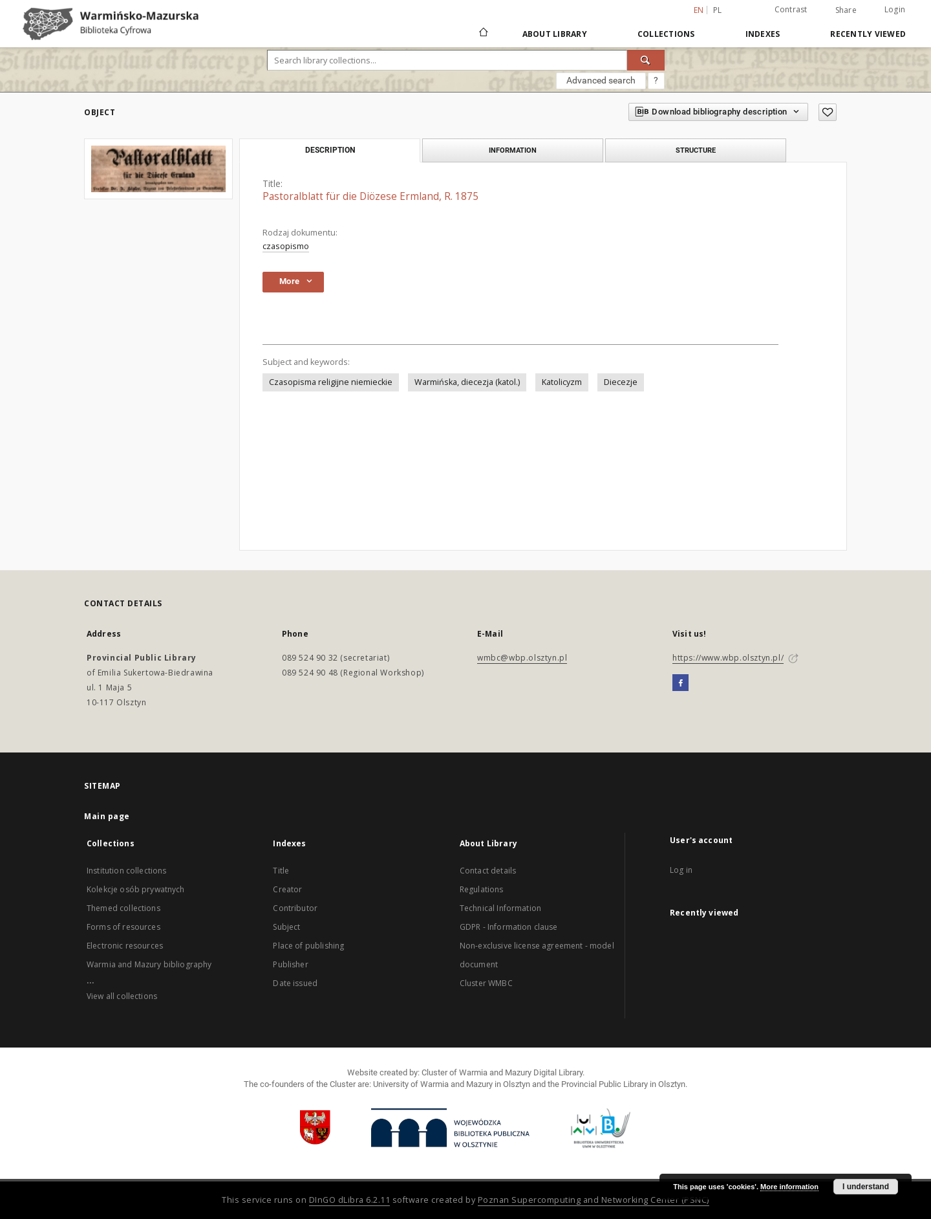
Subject (286, 926)
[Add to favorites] (828, 112)
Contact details (488, 870)
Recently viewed (868, 33)
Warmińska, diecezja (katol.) (467, 382)
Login (894, 9)
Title (281, 870)
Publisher (290, 964)
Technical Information (500, 908)
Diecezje (620, 382)
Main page (107, 816)
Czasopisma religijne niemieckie (330, 382)
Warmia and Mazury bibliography (149, 964)
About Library (554, 33)
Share (846, 10)
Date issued (295, 983)
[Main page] (482, 33)
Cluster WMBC (486, 983)
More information (789, 1187)
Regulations (482, 889)
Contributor (295, 908)
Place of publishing (308, 945)
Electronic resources (125, 945)
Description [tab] (330, 150)
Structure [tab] (696, 150)
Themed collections (123, 908)
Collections (666, 33)
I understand (865, 1186)
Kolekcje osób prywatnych (136, 889)
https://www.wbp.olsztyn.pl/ (728, 657)
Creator (287, 889)
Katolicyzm (562, 382)
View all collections (122, 996)
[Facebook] (680, 683)
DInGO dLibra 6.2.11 (350, 1199)
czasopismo (285, 246)
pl (717, 10)
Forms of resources (123, 926)
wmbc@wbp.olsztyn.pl (522, 657)
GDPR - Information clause (509, 926)
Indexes (762, 33)
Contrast (791, 9)
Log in (681, 869)
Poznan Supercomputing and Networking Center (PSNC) (593, 1199)
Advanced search (601, 80)
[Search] (646, 60)
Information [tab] (513, 150)
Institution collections (126, 870)
